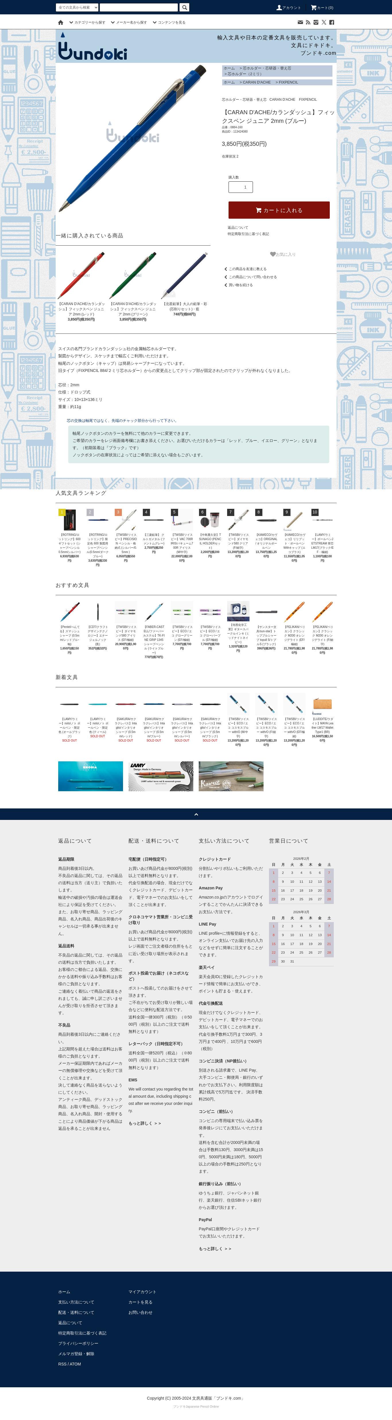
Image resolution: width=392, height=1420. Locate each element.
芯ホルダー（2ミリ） (245, 74)
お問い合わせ (140, 1312)
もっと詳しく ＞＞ (145, 1123)
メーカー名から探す (128, 22)
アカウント (288, 8)
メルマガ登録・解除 (76, 1353)
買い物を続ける (237, 285)
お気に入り (283, 254)
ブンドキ (179, 1406)
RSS (62, 1364)
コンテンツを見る (168, 22)
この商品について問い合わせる (249, 277)
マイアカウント (142, 1291)
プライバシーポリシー (78, 1343)
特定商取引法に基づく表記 (248, 234)
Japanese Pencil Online (202, 1406)
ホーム (229, 68)
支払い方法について (76, 1302)
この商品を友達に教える (244, 269)
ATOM (75, 1364)
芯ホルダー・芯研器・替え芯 (267, 68)
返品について (238, 228)
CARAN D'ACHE (257, 82)
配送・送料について (76, 1312)
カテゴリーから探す (87, 22)
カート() (322, 8)
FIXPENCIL (288, 82)
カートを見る (140, 1302)
